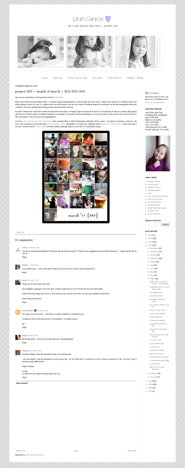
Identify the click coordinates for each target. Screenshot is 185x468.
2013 (150, 238)
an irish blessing (156, 317)
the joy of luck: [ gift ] (157, 310)
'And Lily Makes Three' (56, 124)
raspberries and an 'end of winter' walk (160, 288)
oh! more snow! (155, 340)
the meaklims (27, 311)
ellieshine (26, 351)
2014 (150, 235)
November (154, 252)
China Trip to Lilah (77, 78)
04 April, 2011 (36, 351)
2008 (150, 388)
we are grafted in (153, 214)
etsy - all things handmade (157, 196)
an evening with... (156, 296)
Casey (24, 248)
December (154, 248)
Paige (24, 335)
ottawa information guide (156, 208)
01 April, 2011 (34, 265)
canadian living (153, 187)
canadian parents (154, 190)
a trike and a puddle (157, 320)
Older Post (132, 451)
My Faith (97, 78)
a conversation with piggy (159, 360)
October (153, 255)
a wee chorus (155, 364)
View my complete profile (154, 102)
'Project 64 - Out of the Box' (111, 124)
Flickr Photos (114, 78)
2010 (150, 381)
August (153, 262)
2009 (150, 384)
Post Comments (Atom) (35, 455)
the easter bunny (156, 293)
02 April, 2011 (33, 335)
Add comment (22, 383)
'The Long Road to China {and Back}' (37, 121)
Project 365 (58, 97)
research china (153, 211)
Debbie (25, 265)
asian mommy (152, 184)
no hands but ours (154, 202)
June (152, 269)
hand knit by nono (156, 354)
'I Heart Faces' (41, 127)
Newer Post (20, 451)
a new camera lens (157, 344)
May (152, 272)
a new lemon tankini (157, 314)
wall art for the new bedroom (157, 368)
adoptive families (153, 181)
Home (45, 78)
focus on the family (154, 199)
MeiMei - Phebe (135, 78)
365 (23, 232)
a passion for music (157, 350)
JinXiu (24, 280)
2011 (150, 245)
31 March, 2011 (34, 248)
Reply (24, 257)
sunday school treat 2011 (159, 357)
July (152, 265)
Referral (57, 78)
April (152, 275)
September (154, 258)
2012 (150, 242)
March (152, 279)
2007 (150, 391)
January (153, 377)
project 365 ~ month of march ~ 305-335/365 (159, 283)
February (153, 373)
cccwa (149, 193)
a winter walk (155, 347)
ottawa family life (153, 205)
